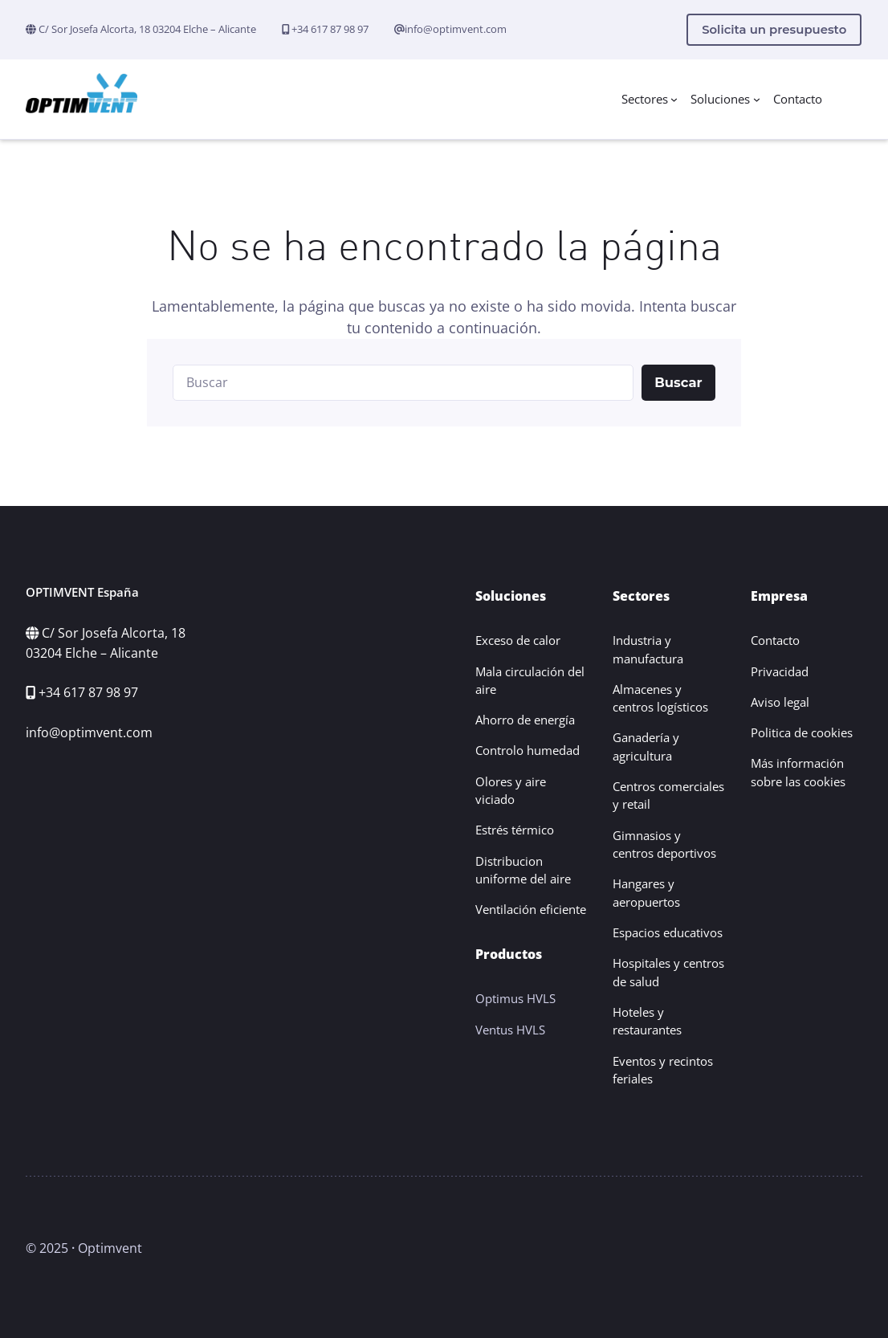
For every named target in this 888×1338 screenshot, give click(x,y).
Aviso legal (780, 702)
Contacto (775, 640)
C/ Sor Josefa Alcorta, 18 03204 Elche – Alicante (146, 29)
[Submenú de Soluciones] (756, 99)
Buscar (678, 382)
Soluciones (720, 99)
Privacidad (780, 671)
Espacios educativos (668, 932)
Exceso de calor (517, 640)
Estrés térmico (514, 830)
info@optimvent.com (456, 29)
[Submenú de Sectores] (674, 99)
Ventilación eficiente (530, 909)
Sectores (644, 99)
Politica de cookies (802, 732)
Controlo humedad (527, 750)
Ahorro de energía (525, 720)
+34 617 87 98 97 (329, 29)
